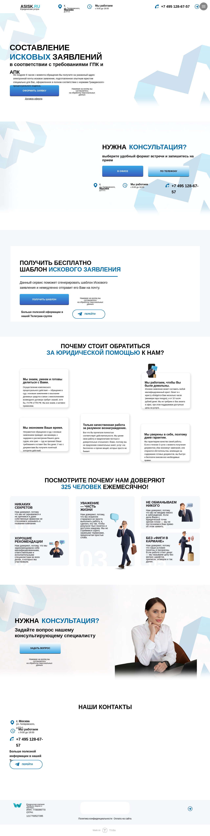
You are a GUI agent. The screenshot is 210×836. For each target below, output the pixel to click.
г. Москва (23, 721)
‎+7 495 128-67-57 (175, 6)
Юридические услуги (29, 9)
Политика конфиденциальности (95, 818)
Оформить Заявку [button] (34, 90)
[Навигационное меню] (203, 6)
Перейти (90, 314)
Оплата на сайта (122, 818)
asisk (27, 6)
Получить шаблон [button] (44, 299)
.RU (36, 6)
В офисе (122, 171)
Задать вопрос (40, 648)
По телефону (168, 171)
